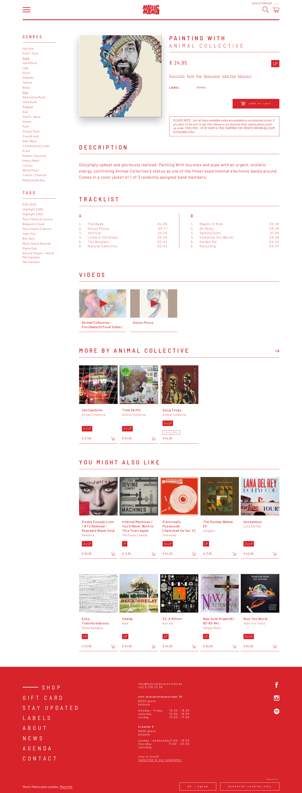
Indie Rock (30, 102)
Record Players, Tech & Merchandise (38, 255)
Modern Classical (34, 155)
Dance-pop (212, 76)
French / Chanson (35, 175)
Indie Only (29, 233)
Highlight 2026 (33, 209)
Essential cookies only (249, 786)
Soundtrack (31, 136)
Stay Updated (51, 707)
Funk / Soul (30, 53)
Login (276, 3)
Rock (26, 58)
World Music (31, 170)
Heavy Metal (31, 160)
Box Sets (29, 238)
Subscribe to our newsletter (160, 760)
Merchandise (31, 262)
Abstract (244, 76)
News (33, 738)
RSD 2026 (29, 204)
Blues (26, 87)
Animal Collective (207, 45)
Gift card (43, 697)
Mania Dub (30, 248)
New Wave (30, 141)
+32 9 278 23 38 (150, 687)
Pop (25, 92)
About (35, 727)
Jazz (26, 68)
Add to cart (256, 103)
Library (28, 165)
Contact (40, 758)
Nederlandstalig (33, 180)
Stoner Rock (31, 131)
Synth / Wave (31, 116)
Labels (37, 717)
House (27, 121)
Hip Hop (28, 48)
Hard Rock (30, 63)
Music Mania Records (37, 243)
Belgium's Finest (34, 224)
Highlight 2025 (33, 214)
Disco (26, 73)
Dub (25, 112)
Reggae (28, 107)
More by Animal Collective (134, 350)
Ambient (28, 77)
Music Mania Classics (37, 229)
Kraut (26, 150)
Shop (52, 687)
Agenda (38, 748)
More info (66, 787)
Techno (27, 82)
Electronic (177, 76)
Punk (26, 126)
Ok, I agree (197, 786)
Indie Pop (229, 76)
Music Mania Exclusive (38, 219)
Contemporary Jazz (36, 146)
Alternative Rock (34, 97)
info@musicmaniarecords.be (160, 684)
